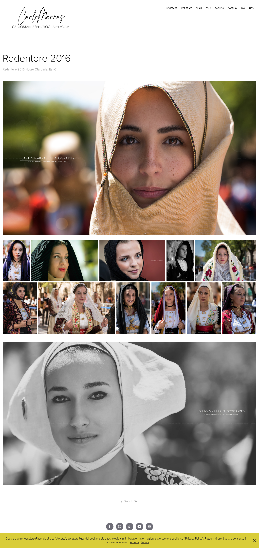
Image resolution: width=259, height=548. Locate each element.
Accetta (134, 542)
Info (251, 8)
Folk (208, 8)
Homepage (171, 8)
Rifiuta (145, 542)
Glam (199, 8)
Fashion (219, 8)
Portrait (186, 8)
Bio (243, 8)
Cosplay (232, 8)
